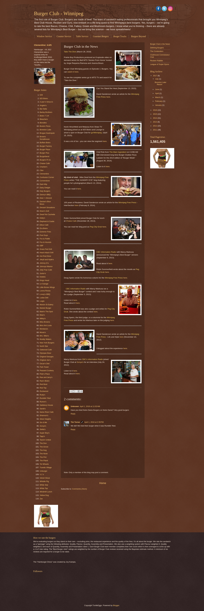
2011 (155, 130)
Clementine (44, 174)
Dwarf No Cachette (47, 214)
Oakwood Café (46, 350)
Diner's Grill (44, 211)
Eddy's (42, 218)
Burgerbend (44, 156)
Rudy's (42, 395)
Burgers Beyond (138, 36)
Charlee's (43, 167)
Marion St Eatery (46, 305)
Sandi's (43, 409)
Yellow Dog (44, 495)
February (159, 101)
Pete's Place (45, 374)
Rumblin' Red (45, 398)
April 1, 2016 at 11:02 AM (90, 406)
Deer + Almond (46, 198)
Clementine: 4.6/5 (43, 45)
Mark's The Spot (46, 311)
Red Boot (43, 384)
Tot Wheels (44, 464)
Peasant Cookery (47, 370)
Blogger (116, 605)
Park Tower (44, 367)
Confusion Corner (47, 177)
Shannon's (44, 415)
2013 (155, 122)
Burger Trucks (120, 36)
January (158, 105)
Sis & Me (43, 422)
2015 (155, 114)
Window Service (44, 36)
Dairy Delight (45, 188)
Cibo (41, 170)
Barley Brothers (46, 112)
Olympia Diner (45, 353)
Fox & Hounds (45, 242)
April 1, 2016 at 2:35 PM (94, 422)
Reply (73, 414)
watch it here (73, 72)
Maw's (42, 315)
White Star (44, 485)
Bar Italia (43, 109)
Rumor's (43, 402)
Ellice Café (44, 225)
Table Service (82, 36)
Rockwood (44, 391)
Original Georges (46, 357)
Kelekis (43, 277)
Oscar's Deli (44, 363)
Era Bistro (44, 228)
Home (102, 483)
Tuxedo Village (46, 467)
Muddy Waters (45, 339)
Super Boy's (44, 433)
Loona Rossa (45, 291)
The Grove (44, 447)
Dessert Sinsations (47, 207)
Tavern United (45, 440)
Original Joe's (45, 360)
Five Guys (44, 235)
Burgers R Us (45, 160)
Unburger (43, 471)
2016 (155, 110)
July (157, 79)
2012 (155, 126)
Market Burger (45, 308)
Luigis (42, 301)
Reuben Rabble (156, 61)
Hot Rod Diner (45, 256)
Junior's (43, 273)
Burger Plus (44, 153)
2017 (155, 76)
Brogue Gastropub (47, 133)
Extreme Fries (45, 232)
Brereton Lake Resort (160, 83)
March (158, 97)
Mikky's (43, 318)
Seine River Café (46, 412)
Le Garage (44, 284)
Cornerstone (45, 181)
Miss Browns (45, 322)
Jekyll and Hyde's (47, 259)
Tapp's (42, 436)
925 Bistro (44, 98)
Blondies (43, 123)
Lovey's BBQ (45, 294)
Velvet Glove (45, 478)
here (108, 97)
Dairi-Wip (43, 184)
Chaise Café (45, 163)
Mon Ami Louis (46, 325)
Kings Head (44, 280)
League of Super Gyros (159, 64)
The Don (43, 443)
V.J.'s (42, 474)
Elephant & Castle (47, 221)
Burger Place (45, 149)
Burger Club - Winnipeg (58, 13)
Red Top (43, 388)
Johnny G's (44, 263)
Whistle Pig (44, 481)
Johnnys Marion (46, 266)
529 (41, 95)
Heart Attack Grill (46, 252)
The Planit (44, 460)
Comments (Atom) (79, 489)
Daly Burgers (45, 191)
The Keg (43, 450)
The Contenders (156, 51)
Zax (41, 499)
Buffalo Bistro (45, 142)
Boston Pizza (45, 126)
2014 (155, 118)
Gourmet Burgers (101, 36)
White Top (44, 488)
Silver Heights (45, 419)
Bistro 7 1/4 (44, 116)
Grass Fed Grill (46, 249)
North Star (44, 346)
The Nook (44, 454)
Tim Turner (75, 422)
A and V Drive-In (46, 102)
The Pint (43, 457)
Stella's (42, 429)
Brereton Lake (45, 130)
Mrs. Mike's (44, 336)
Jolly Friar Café (46, 270)
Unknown (75, 406)
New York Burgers (47, 343)
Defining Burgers (157, 48)
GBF (41, 246)
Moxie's (43, 332)
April (157, 93)
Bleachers (44, 119)
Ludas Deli (44, 298)
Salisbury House (46, 405)
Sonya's (80, 362)
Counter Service (64, 36)
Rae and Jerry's (46, 377)
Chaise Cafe (71, 221)
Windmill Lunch (46, 492)
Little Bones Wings (47, 287)
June (157, 89)
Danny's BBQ (45, 195)
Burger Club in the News (160, 44)
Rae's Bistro (44, 381)
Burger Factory (46, 146)
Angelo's (43, 105)
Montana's (44, 329)
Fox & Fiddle (45, 239)
